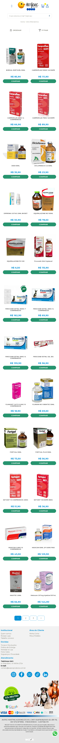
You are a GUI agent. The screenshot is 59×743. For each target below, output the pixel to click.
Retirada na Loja (7, 650)
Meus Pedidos (34, 636)
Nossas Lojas (6, 636)
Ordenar (15, 30)
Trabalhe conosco (7, 638)
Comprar (15, 81)
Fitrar (43, 30)
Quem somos (6, 634)
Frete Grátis (5, 652)
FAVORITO (26, 45)
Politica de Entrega (8, 647)
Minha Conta (34, 634)
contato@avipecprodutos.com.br (13, 668)
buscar (49, 16)
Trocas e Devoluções (8, 645)
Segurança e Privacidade (10, 654)
